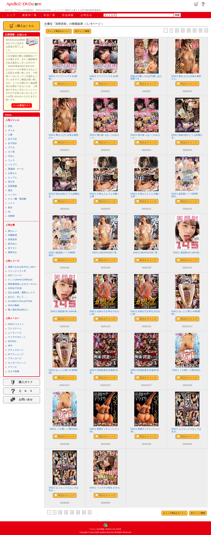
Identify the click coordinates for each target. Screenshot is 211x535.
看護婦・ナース (16, 169)
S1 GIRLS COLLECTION (20, 301)
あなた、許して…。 (18, 297)
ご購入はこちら (21, 26)
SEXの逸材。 (14, 305)
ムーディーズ (14, 333)
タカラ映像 (13, 371)
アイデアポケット (17, 337)
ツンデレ (12, 194)
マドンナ (12, 367)
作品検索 (68, 15)
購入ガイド (21, 382)
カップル (12, 177)
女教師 (11, 216)
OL (9, 212)
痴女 (10, 190)
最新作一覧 (29, 15)
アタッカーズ (14, 358)
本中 (10, 345)
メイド (11, 203)
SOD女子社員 (15, 288)
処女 (10, 207)
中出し (11, 156)
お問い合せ (21, 400)
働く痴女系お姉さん (18, 309)
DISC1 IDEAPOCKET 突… (105, 252)
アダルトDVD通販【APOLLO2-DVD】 (105, 529)
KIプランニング (16, 354)
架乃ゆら (12, 244)
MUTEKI (12, 341)
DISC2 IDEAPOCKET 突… (146, 252)
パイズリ (12, 164)
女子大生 (12, 139)
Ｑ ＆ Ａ (21, 391)
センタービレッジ (17, 363)
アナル (11, 147)
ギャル (11, 130)
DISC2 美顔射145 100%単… (64, 311)
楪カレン (12, 231)
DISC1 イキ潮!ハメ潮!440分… (187, 370)
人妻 (10, 134)
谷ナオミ (12, 248)
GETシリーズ (14, 275)
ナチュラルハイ (16, 350)
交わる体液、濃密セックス (21, 292)
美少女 (11, 182)
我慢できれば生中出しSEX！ (22, 267)
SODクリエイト (16, 324)
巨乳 (10, 126)
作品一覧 (49, 15)
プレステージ (14, 328)
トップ (11, 15)
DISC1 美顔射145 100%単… (187, 252)
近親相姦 (12, 186)
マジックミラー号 (17, 271)
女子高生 (12, 143)
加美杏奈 (12, 239)
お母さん (12, 173)
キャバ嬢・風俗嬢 (17, 199)
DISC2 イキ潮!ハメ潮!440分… (65, 429)
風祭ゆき (12, 252)
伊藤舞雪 (12, 235)
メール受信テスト (22, 105)
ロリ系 (11, 152)
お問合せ (86, 15)
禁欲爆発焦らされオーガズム (22, 284)
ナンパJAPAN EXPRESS (20, 280)
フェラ (11, 160)
